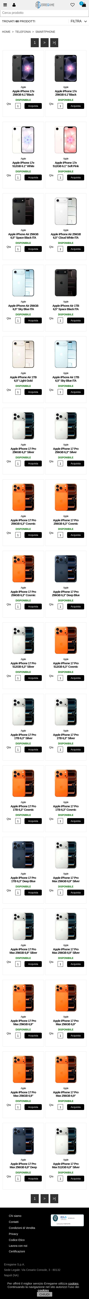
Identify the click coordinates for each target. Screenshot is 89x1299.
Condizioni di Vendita (22, 1228)
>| (54, 43)
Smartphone (45, 31)
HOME (6, 31)
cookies (73, 1283)
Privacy (13, 1234)
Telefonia (23, 31)
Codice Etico (17, 1240)
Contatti (13, 1221)
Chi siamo (15, 1215)
